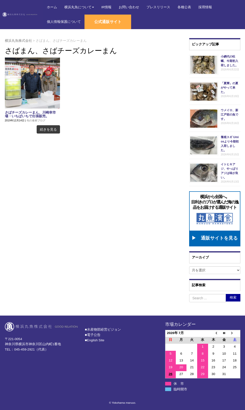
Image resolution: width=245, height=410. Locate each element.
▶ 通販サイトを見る (215, 236)
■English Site (94, 339)
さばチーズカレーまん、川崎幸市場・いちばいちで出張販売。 (30, 114)
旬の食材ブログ (36, 120)
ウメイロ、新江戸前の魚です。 (229, 115)
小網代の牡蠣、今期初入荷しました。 (229, 61)
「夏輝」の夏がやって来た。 (229, 88)
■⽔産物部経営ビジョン (103, 328)
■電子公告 (93, 333)
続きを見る (48, 129)
